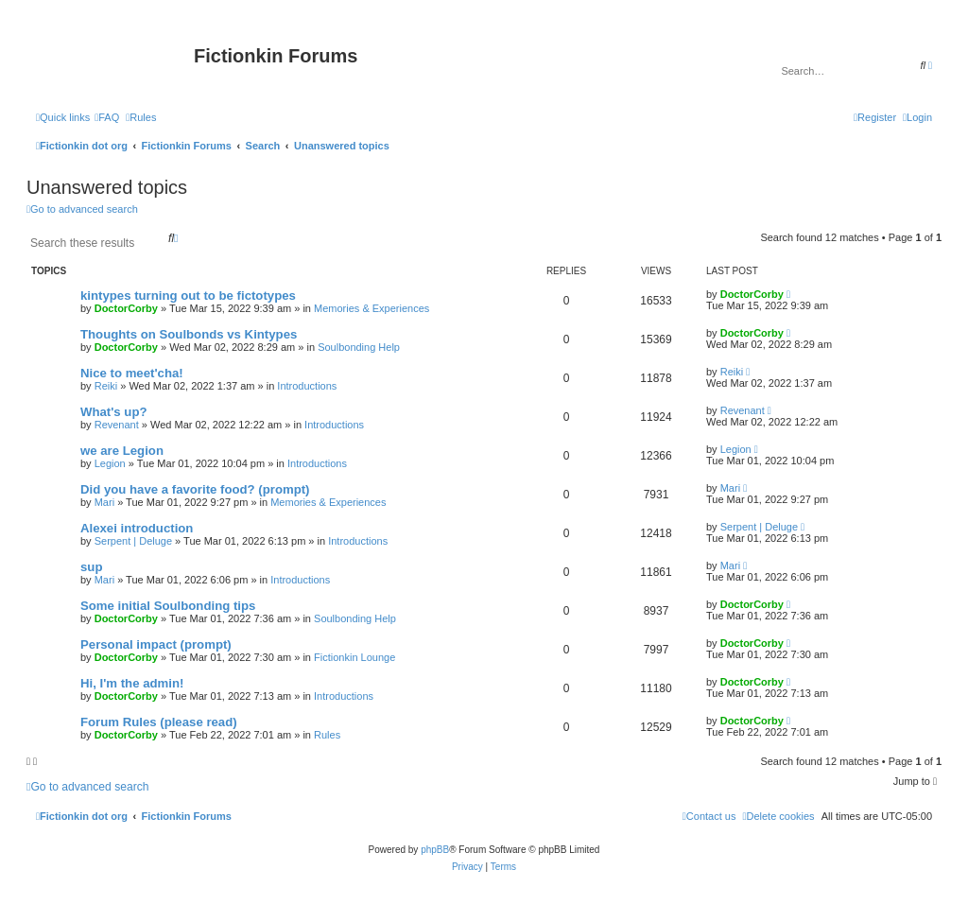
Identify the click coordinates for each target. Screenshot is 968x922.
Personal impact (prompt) (156, 644)
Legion (110, 463)
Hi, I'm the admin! (131, 683)
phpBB (435, 849)
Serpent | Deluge (133, 541)
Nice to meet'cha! (131, 373)
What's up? (113, 412)
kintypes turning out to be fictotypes (188, 295)
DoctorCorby (126, 308)
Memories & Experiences (371, 308)
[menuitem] (107, 117)
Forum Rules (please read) (158, 722)
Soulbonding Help (359, 347)
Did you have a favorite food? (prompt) (195, 489)
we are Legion (122, 451)
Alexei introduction (136, 528)
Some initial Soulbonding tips (167, 606)
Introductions (307, 385)
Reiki (106, 385)
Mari (104, 502)
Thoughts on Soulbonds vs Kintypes (188, 334)
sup (91, 567)
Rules (327, 734)
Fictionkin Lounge (354, 657)
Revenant (117, 424)
